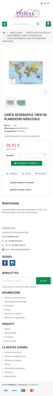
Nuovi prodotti (10, 333)
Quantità (10, 155)
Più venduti (8, 337)
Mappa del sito (10, 376)
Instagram (12, 263)
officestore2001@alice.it (20, 249)
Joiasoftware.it (32, 385)
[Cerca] (26, 24)
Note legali (8, 306)
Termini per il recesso (13, 314)
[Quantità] (30, 155)
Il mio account (10, 341)
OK (43, 280)
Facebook (5, 263)
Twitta (26, 174)
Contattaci (8, 372)
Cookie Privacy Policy (12, 352)
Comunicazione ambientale (15, 302)
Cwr (15, 125)
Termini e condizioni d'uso (15, 298)
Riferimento (9, 128)
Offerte (7, 329)
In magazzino (10, 131)
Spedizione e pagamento (14, 318)
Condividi (11, 174)
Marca (7, 125)
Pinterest (41, 174)
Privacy (7, 310)
